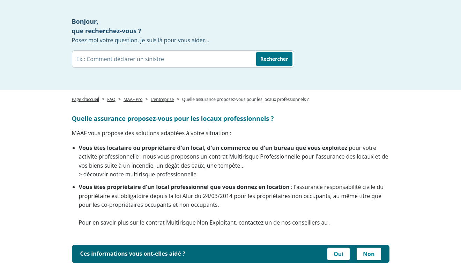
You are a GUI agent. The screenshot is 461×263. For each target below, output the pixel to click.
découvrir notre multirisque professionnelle (139, 174)
